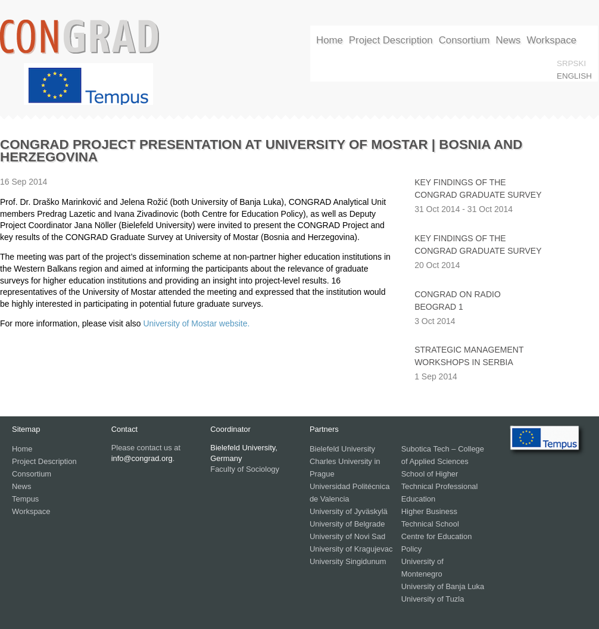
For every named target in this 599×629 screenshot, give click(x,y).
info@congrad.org (142, 458)
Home (329, 40)
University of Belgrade (347, 523)
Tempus (25, 498)
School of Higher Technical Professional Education (439, 486)
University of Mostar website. (196, 323)
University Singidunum (348, 561)
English (574, 75)
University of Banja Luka (443, 586)
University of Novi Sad (347, 536)
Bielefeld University (342, 448)
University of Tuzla (432, 598)
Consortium (464, 40)
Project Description (391, 40)
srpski (571, 63)
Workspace (551, 40)
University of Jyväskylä (349, 511)
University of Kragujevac (351, 548)
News (508, 40)
